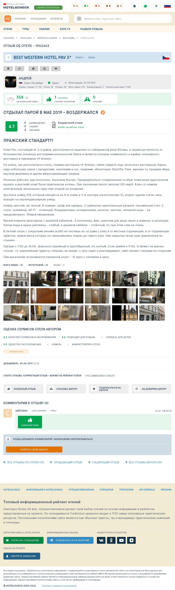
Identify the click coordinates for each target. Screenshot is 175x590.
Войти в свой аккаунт (34, 449)
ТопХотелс (8, 38)
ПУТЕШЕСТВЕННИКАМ (81, 489)
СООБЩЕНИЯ (38, 18)
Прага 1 (80, 57)
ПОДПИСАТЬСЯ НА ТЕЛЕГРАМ (72, 540)
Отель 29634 (26, 38)
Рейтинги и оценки (47, 38)
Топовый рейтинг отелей (41, 502)
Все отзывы (69, 38)
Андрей (25, 78)
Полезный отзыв (25, 389)
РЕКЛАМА (166, 489)
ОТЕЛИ (7, 29)
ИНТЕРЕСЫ (56, 18)
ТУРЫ (25, 29)
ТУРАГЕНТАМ (126, 489)
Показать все (16, 351)
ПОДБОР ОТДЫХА (91, 29)
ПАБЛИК (44, 29)
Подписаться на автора (110, 389)
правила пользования (59, 586)
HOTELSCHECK (11, 489)
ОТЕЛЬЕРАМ (106, 489)
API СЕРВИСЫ (147, 489)
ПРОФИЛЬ (20, 18)
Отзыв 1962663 (87, 38)
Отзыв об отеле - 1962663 (26, 45)
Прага (91, 57)
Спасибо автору (66, 389)
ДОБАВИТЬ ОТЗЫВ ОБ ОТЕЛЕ (48, 7)
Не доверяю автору (154, 389)
